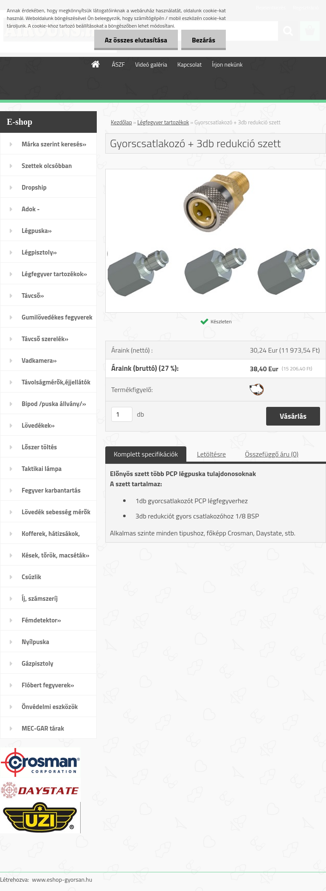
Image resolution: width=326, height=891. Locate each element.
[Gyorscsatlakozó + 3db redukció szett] (216, 173)
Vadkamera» (39, 360)
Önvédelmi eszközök (50, 707)
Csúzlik (31, 577)
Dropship (34, 187)
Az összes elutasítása (136, 40)
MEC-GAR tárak (43, 728)
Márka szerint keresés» (54, 144)
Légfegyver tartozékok (163, 122)
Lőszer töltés (39, 447)
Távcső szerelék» (45, 339)
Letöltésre (211, 454)
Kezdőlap (121, 122)
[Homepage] (96, 64)
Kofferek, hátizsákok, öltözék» (51, 536)
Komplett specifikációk (146, 454)
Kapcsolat (189, 64)
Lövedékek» (38, 425)
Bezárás (203, 40)
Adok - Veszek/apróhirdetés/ (52, 211)
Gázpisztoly (37, 663)
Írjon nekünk (227, 64)
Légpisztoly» (39, 252)
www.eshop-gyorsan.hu (62, 879)
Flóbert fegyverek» (48, 685)
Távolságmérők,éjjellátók (56, 382)
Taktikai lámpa (42, 469)
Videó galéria (151, 64)
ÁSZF (118, 64)
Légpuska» (37, 230)
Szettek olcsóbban (47, 166)
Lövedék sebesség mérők (56, 512)
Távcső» (33, 295)
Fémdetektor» (41, 620)
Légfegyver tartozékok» (54, 274)
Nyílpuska (35, 642)
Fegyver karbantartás (51, 490)
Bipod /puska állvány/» (54, 404)
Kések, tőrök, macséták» (56, 555)
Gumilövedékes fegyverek (57, 317)
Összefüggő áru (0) (271, 454)
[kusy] (121, 414)
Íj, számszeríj (40, 598)
